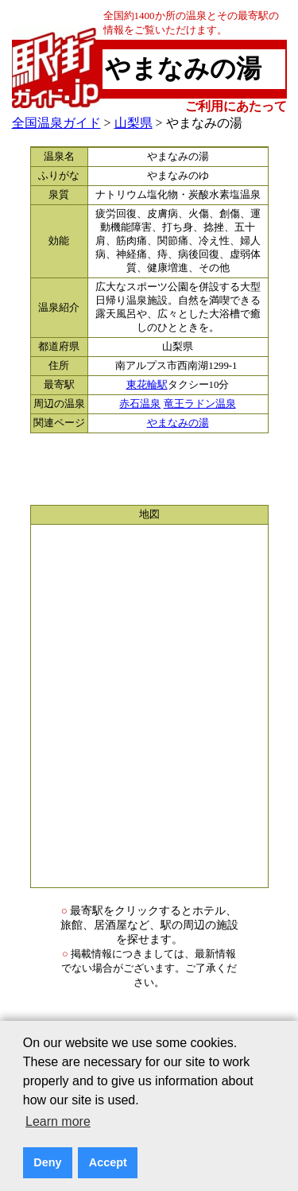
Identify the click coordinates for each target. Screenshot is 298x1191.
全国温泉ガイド (56, 123)
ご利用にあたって (236, 106)
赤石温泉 (140, 403)
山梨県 (133, 123)
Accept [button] (108, 1162)
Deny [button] (47, 1162)
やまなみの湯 (178, 423)
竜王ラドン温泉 (200, 403)
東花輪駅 (147, 384)
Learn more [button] (58, 1121)
